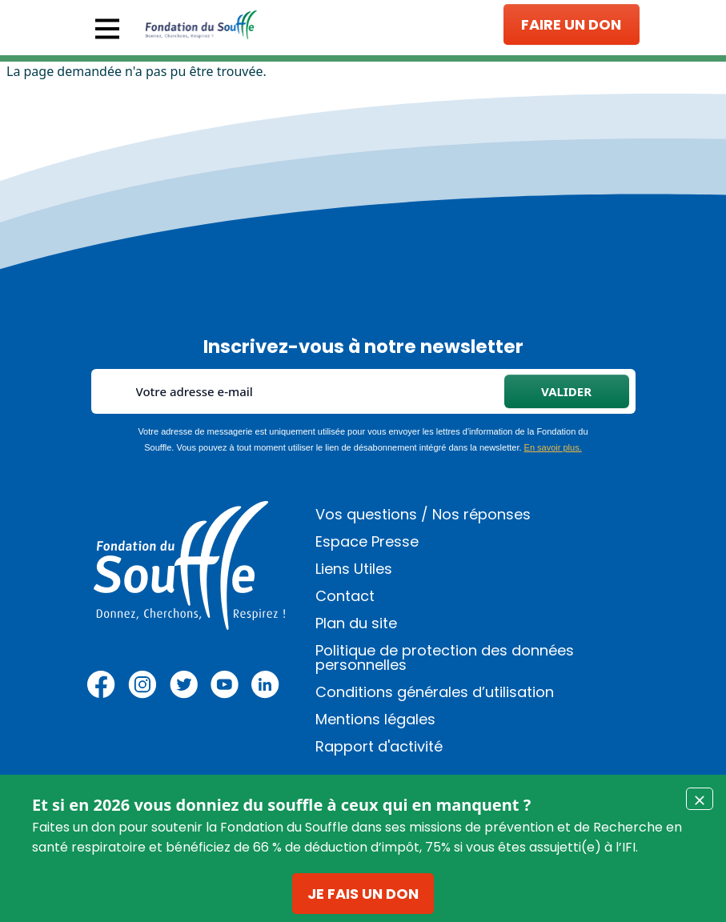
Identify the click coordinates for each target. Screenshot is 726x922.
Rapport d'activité (379, 746)
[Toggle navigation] (107, 29)
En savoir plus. (553, 447)
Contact (345, 596)
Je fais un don (363, 894)
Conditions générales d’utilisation (434, 692)
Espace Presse (367, 541)
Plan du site (356, 623)
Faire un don (571, 24)
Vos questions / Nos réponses (423, 514)
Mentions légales (375, 719)
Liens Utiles (353, 569)
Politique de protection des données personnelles (444, 657)
